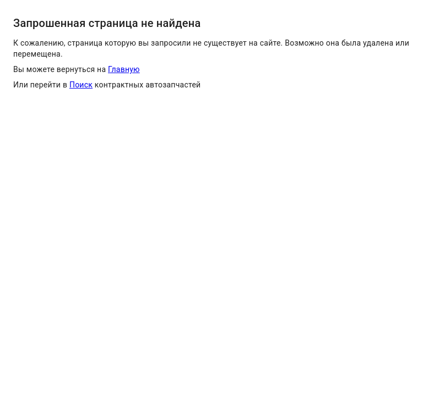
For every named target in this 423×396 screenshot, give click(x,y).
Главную (124, 69)
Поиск (81, 84)
